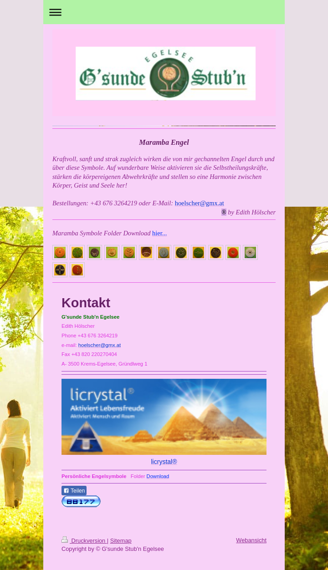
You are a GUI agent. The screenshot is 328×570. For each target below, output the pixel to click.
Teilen (74, 491)
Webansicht (251, 540)
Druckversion (84, 540)
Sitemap (121, 540)
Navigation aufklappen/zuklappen (164, 12)
